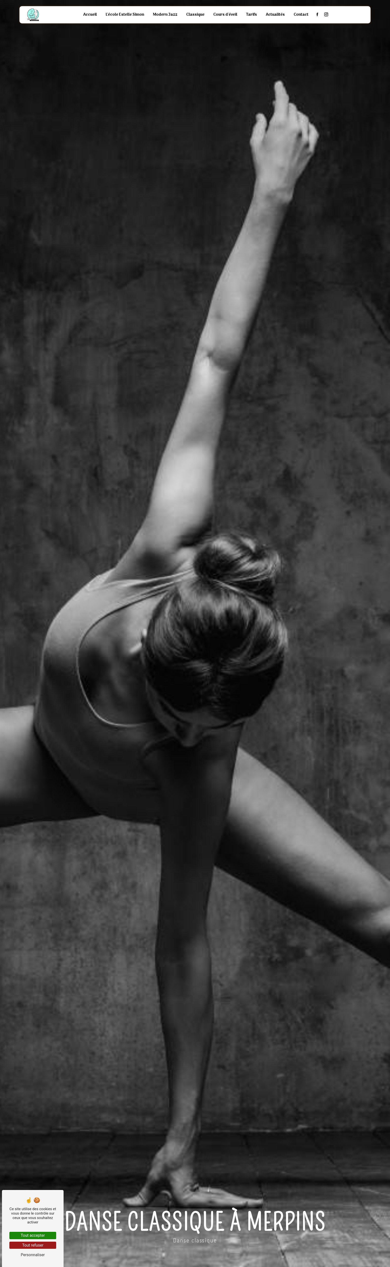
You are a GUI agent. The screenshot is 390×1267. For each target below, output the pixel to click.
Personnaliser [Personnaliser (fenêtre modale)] (33, 1254)
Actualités (275, 15)
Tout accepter (33, 1235)
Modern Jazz (165, 15)
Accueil (90, 15)
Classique (195, 15)
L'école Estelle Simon (125, 15)
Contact (301, 15)
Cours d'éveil (225, 15)
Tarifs (251, 15)
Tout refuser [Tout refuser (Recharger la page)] (32, 1245)
